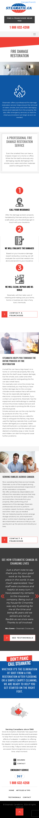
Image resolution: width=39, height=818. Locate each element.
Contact (21, 764)
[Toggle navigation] (34, 34)
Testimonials (14, 797)
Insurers (21, 760)
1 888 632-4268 (19, 27)
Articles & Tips (23, 790)
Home (11, 790)
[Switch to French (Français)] (28, 2)
